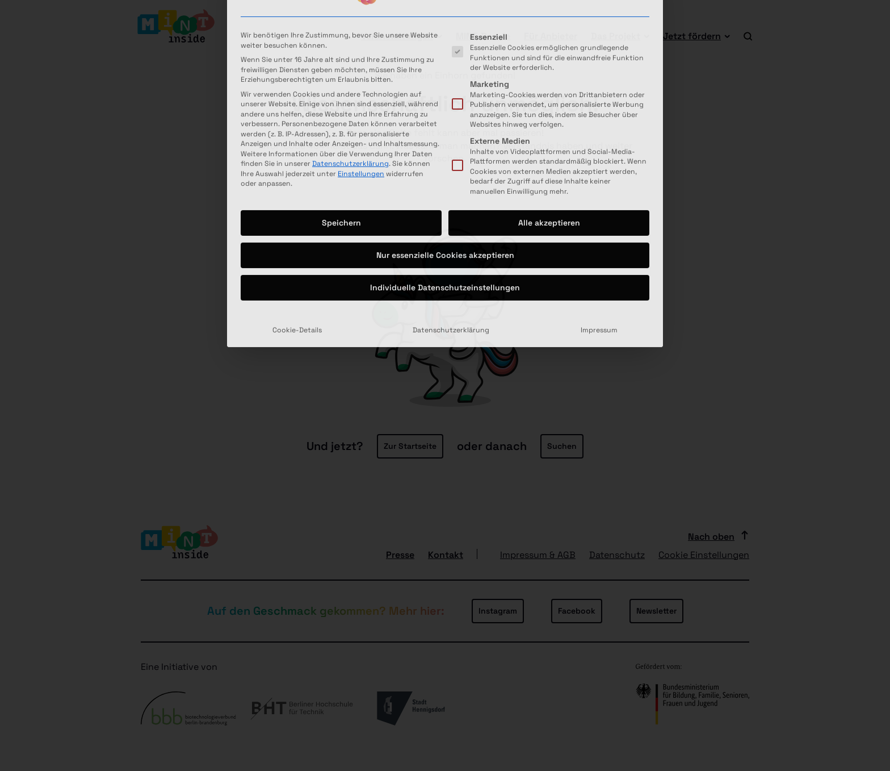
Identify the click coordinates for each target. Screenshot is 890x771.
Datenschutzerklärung (350, 56)
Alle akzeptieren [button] (549, 116)
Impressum (599, 223)
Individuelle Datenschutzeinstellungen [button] (445, 181)
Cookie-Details (297, 223)
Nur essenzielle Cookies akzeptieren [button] (445, 148)
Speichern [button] (341, 116)
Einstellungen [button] (361, 66)
